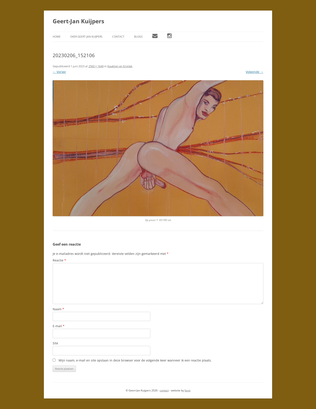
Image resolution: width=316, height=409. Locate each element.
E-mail (59, 326)
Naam (58, 309)
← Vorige (59, 72)
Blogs (138, 36)
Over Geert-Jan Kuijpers (86, 36)
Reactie (59, 260)
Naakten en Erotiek (119, 66)
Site (55, 343)
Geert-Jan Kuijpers (78, 21)
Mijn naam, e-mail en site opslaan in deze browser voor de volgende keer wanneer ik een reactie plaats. (135, 360)
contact (164, 390)
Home (57, 36)
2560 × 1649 (96, 66)
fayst (187, 390)
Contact (118, 36)
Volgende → (254, 72)
